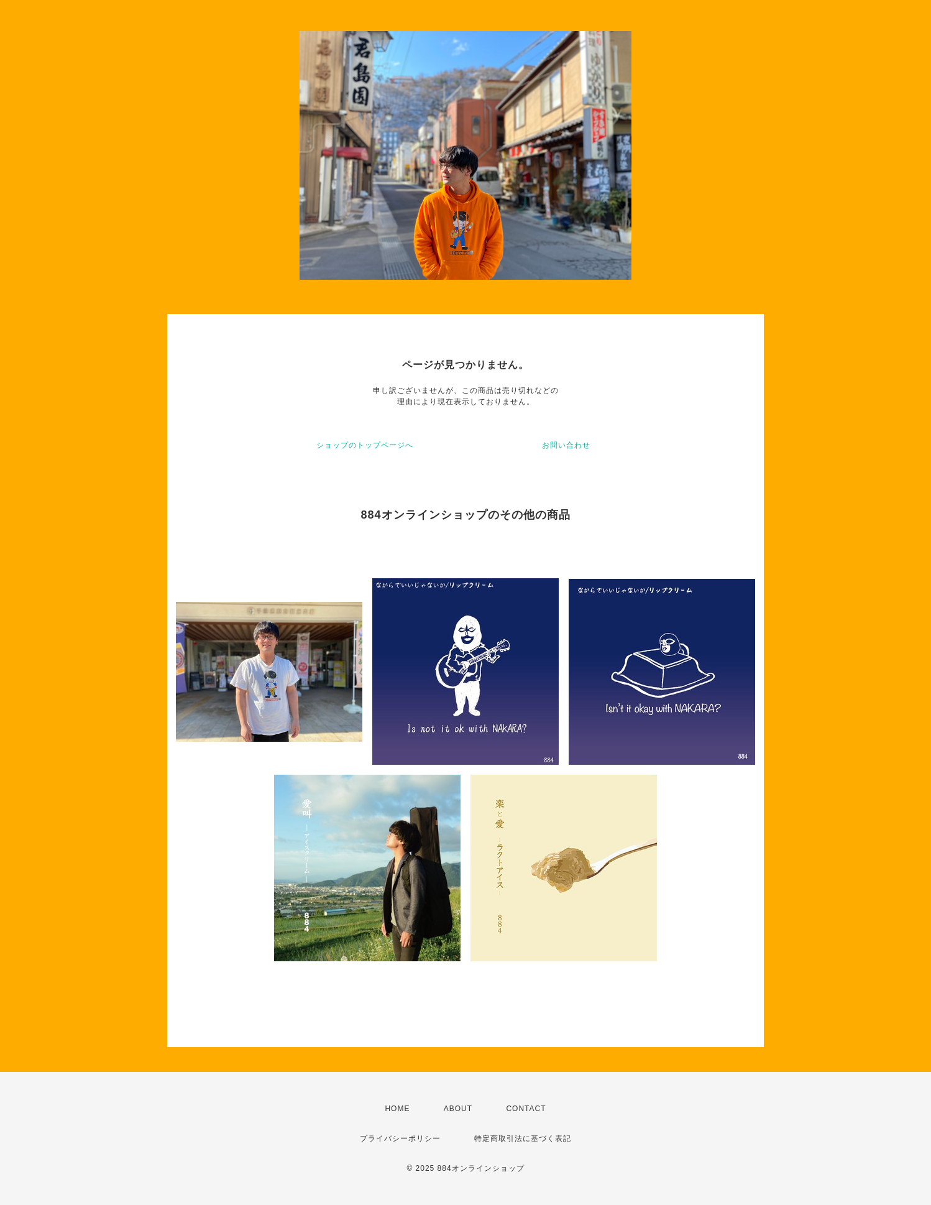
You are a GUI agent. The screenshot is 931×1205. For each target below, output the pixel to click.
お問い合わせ (566, 445)
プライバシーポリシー (400, 1138)
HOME (397, 1108)
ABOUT (458, 1108)
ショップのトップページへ (364, 445)
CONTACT (526, 1108)
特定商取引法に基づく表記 (522, 1138)
